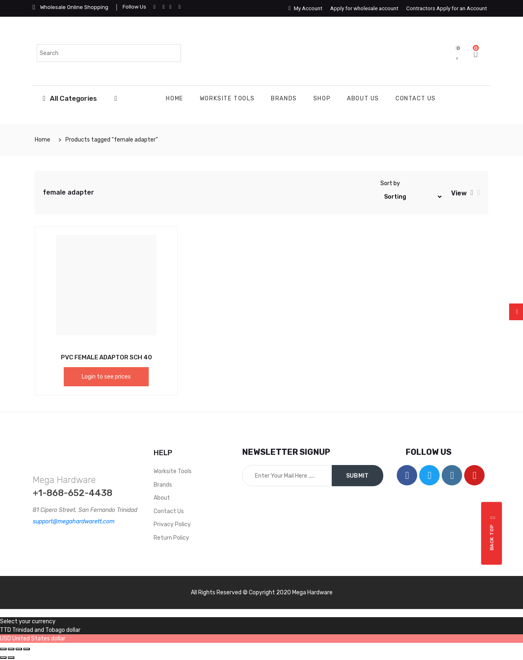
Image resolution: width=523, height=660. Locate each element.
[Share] (11, 649)
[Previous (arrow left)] (3, 657)
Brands (284, 98)
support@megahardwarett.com (73, 521)
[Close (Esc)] (3, 649)
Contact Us (416, 98)
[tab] (472, 192)
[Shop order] (411, 197)
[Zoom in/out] (26, 649)
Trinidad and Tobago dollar (46, 630)
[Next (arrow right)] (11, 657)
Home (174, 98)
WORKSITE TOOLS (227, 98)
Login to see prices (106, 376)
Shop (322, 98)
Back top (493, 533)
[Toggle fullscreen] (19, 649)
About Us (363, 98)
